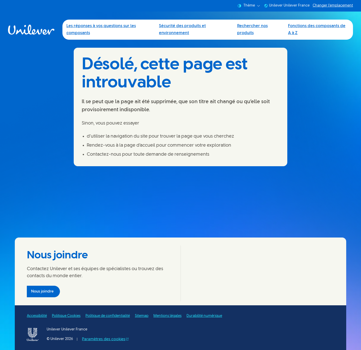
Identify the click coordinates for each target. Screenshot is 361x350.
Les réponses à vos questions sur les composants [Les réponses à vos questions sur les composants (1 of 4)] (101, 29)
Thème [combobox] (248, 6)
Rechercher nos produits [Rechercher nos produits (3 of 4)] (252, 29)
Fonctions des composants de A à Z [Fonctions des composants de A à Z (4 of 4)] (316, 29)
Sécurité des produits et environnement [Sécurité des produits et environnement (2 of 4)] (182, 29)
